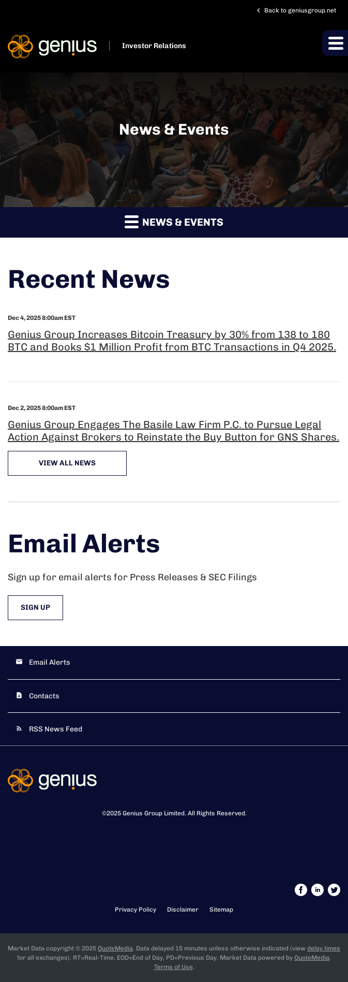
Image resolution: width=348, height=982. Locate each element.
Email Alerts (49, 662)
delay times (323, 948)
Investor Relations (154, 45)
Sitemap (221, 909)
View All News (67, 463)
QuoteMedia (115, 948)
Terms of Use (173, 967)
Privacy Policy (135, 909)
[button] (335, 43)
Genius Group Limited (154, 813)
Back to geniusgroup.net (295, 10)
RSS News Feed (55, 729)
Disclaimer (183, 909)
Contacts (44, 696)
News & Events (174, 221)
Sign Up (35, 607)
